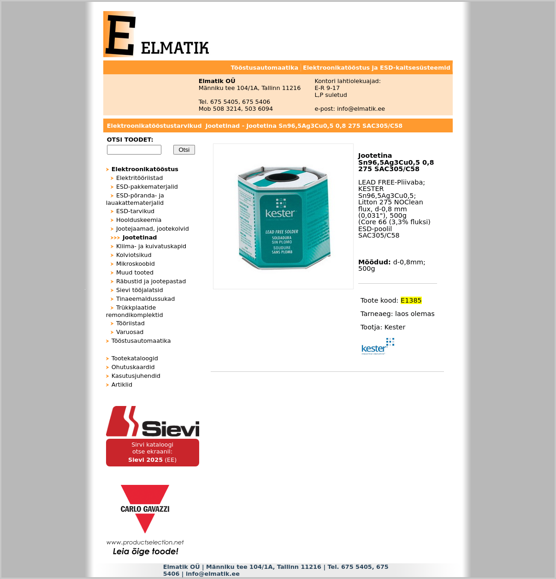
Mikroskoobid (135, 263)
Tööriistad (130, 323)
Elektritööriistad (139, 177)
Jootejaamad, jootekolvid (152, 228)
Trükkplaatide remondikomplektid (134, 311)
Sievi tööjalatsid (139, 290)
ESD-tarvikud (135, 211)
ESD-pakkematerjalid (147, 186)
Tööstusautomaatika (141, 340)
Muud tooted (135, 272)
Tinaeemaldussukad (145, 298)
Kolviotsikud (134, 254)
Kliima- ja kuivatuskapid (151, 246)
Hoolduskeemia (138, 219)
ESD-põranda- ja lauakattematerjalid (135, 199)
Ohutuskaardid (133, 367)
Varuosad (129, 331)
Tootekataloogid (135, 358)
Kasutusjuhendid (136, 375)
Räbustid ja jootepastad (151, 281)
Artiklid (122, 384)
